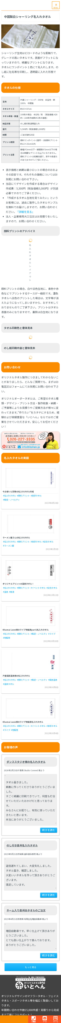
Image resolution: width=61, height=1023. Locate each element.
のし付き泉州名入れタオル (22, 845)
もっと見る (30, 967)
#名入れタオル (9, 495)
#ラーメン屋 (8, 545)
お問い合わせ (12, 367)
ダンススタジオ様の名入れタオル (26, 762)
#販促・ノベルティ (11, 499)
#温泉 (5, 591)
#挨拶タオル (36, 495)
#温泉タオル (8, 684)
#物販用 (6, 637)
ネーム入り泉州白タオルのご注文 (26, 910)
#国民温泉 (52, 679)
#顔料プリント (23, 495)
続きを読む (48, 830)
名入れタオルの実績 (16, 458)
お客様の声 (11, 747)
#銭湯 (11, 591)
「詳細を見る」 (25, 212)
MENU (56, 7)
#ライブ (51, 633)
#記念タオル (48, 541)
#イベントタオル (38, 587)
